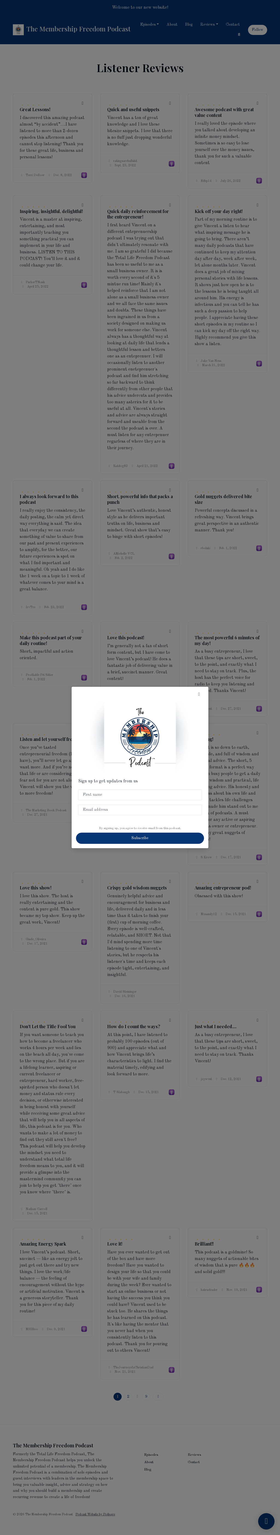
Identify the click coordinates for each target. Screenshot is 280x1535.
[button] (199, 694)
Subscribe (140, 838)
